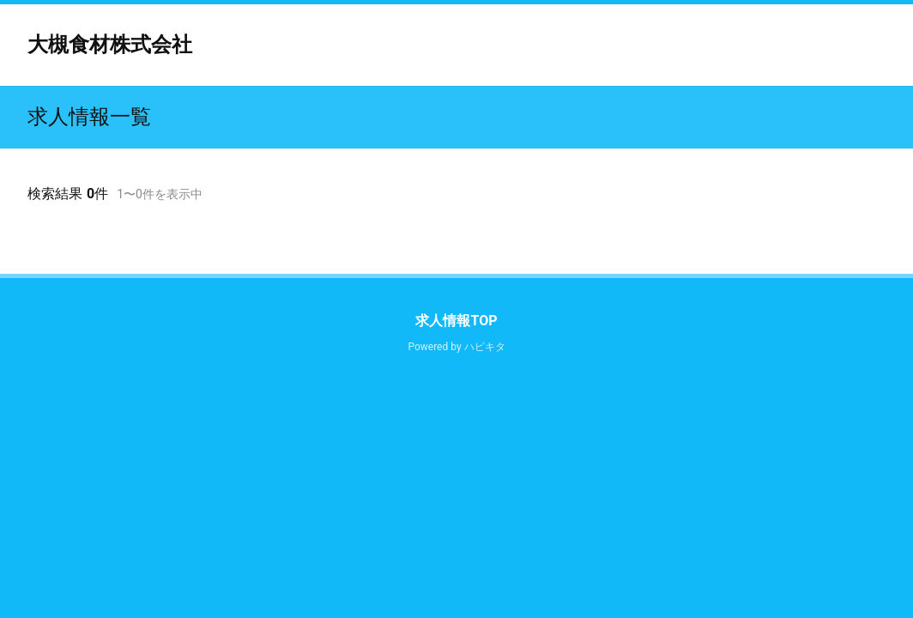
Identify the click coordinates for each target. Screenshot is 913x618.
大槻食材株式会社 (109, 45)
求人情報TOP (456, 320)
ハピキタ (484, 347)
